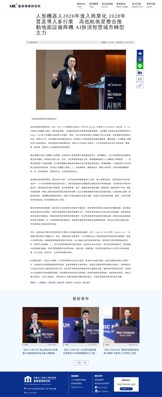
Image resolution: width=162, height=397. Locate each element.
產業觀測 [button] (122, 5)
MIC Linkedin (101, 391)
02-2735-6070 (31, 393)
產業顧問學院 (76, 383)
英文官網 (137, 5)
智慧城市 (69, 283)
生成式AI (78, 283)
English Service (76, 387)
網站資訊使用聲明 (102, 383)
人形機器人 (42, 283)
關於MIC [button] (81, 5)
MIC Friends (102, 387)
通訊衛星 (52, 283)
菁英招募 (150, 5)
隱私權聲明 (99, 380)
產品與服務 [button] (107, 5)
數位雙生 (86, 283)
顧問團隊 (93, 5)
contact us (125, 389)
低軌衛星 (60, 283)
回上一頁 (82, 362)
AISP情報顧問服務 (78, 380)
